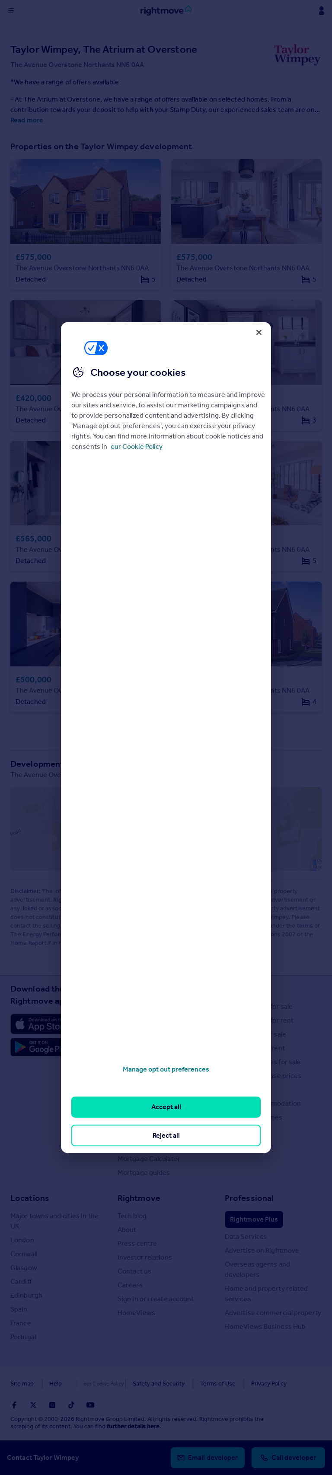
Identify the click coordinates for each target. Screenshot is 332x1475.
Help (55, 1383)
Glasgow (23, 1268)
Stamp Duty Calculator (152, 1006)
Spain (19, 1309)
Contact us (134, 1271)
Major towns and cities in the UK (54, 1221)
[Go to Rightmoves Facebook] (14, 1405)
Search (238, 988)
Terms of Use (199, 1383)
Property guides (142, 1034)
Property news (140, 1048)
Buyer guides (138, 1062)
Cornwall (23, 1254)
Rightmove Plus (254, 1219)
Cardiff (21, 1281)
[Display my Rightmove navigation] (321, 11)
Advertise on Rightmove (262, 1250)
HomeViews (136, 1313)
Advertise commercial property (273, 1313)
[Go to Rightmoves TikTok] (71, 1405)
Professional (249, 1198)
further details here (133, 1426)
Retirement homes (254, 1117)
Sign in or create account (156, 1299)
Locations (29, 1198)
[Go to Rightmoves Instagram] (52, 1405)
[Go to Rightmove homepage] (166, 11)
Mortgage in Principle (150, 1145)
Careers (130, 1285)
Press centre (137, 1243)
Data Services (246, 1236)
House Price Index (145, 1020)
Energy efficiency (144, 1131)
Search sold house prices (263, 1076)
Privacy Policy (250, 1383)
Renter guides (139, 1089)
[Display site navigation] (11, 11)
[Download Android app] (41, 1048)
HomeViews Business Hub (265, 1326)
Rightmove (139, 1198)
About (127, 1229)
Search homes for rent (259, 1020)
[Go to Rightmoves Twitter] (33, 1405)
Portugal (23, 1337)
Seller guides (137, 1076)
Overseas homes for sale (263, 1062)
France (20, 1323)
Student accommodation (263, 1103)
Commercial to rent (255, 1048)
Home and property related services (266, 1293)
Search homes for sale (259, 1006)
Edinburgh (26, 1295)
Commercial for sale (255, 1034)
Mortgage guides (144, 1172)
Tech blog (132, 1216)
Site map (22, 1383)
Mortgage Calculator (149, 1159)
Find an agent (245, 1089)
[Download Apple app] (41, 1024)
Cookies (88, 1383)
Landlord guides (142, 1103)
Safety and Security (140, 1383)
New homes (243, 1131)
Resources (138, 988)
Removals (132, 1117)
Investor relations (145, 1257)
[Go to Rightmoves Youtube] (90, 1405)
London (22, 1240)
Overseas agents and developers (257, 1269)
